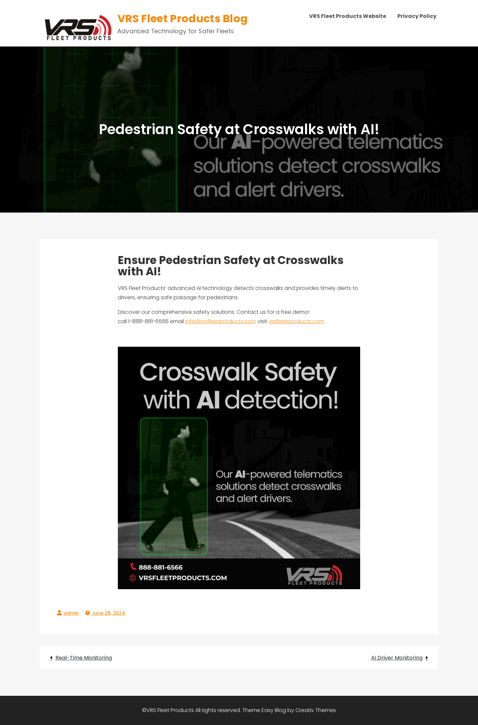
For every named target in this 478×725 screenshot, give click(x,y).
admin (71, 613)
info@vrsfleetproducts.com (220, 321)
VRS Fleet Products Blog (183, 18)
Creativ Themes (315, 710)
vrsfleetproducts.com (296, 321)
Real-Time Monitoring (83, 658)
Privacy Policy (417, 16)
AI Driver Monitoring (397, 658)
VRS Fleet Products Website (347, 16)
